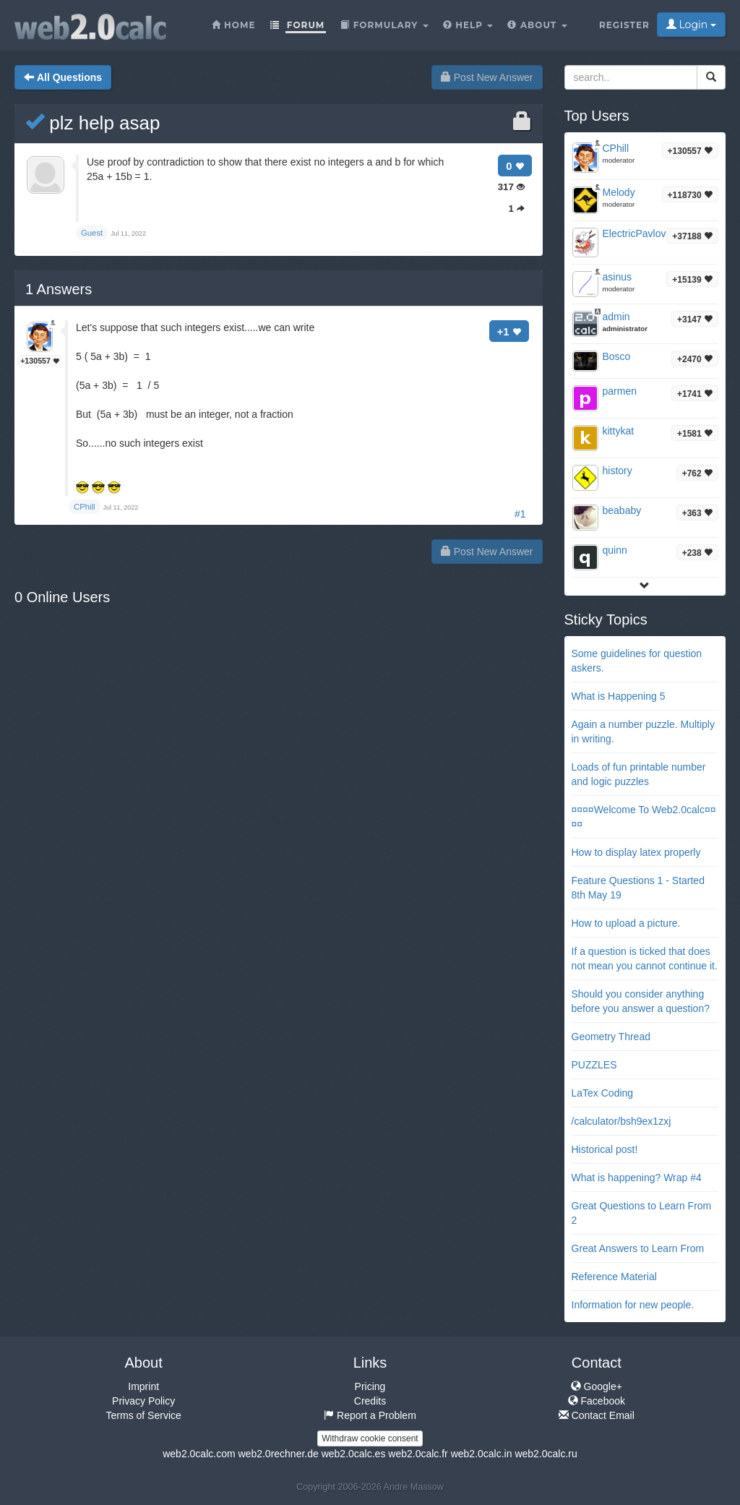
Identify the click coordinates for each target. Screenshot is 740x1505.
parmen (620, 391)
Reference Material (614, 1276)
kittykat (618, 431)
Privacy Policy (143, 1401)
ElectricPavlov (634, 233)
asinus (617, 277)
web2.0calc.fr (417, 1453)
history (617, 470)
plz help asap (92, 123)
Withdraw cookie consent (370, 1438)
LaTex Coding (603, 1093)
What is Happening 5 (619, 696)
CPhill (616, 148)
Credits (370, 1401)
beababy (622, 510)
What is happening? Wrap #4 (637, 1177)
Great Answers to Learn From (638, 1248)
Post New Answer (487, 77)
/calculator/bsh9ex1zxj (621, 1121)
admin (616, 316)
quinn (615, 550)
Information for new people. (633, 1305)
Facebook (596, 1401)
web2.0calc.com (199, 1453)
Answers (58, 289)
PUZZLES (594, 1065)
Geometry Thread (611, 1036)
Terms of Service (143, 1415)
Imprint (143, 1386)
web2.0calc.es (354, 1453)
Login (691, 24)
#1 (520, 514)
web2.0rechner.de (278, 1453)
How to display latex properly (636, 852)
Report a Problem (370, 1415)
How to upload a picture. (626, 923)
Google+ (596, 1386)
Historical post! (605, 1149)
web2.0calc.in (481, 1453)
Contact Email (596, 1415)
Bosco (617, 356)
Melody (619, 192)
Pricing (370, 1386)
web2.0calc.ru (546, 1453)
